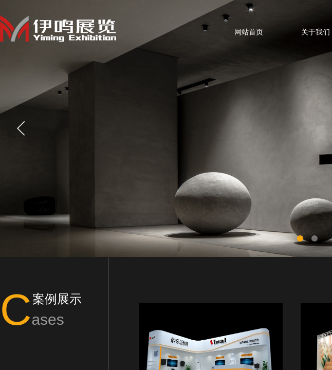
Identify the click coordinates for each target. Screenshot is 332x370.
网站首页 (248, 32)
